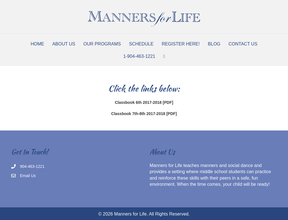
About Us (63, 44)
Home (37, 44)
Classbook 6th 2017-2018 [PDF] (144, 102)
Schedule (141, 44)
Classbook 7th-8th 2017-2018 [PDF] (144, 113)
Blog (214, 44)
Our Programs (102, 44)
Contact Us (243, 44)
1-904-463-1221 (139, 56)
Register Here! (181, 44)
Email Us (28, 175)
